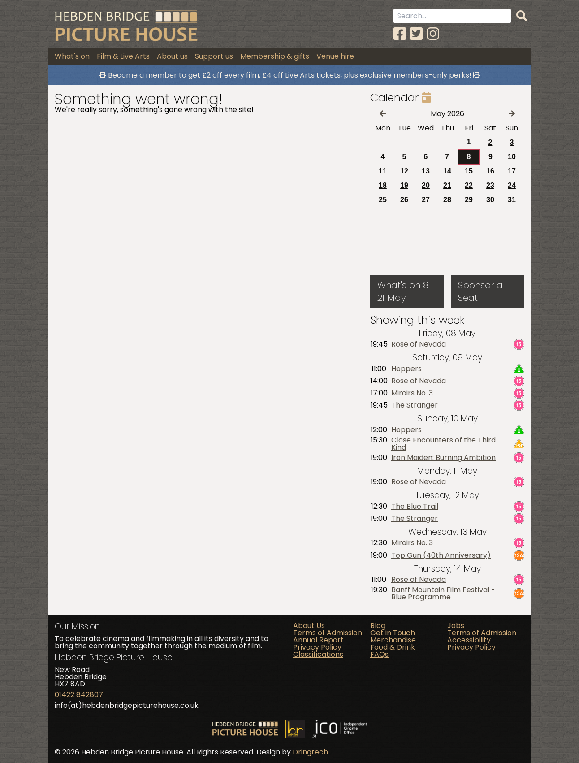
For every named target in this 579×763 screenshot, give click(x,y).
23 (490, 185)
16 (490, 171)
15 (469, 171)
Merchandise (393, 640)
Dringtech (310, 752)
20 (426, 185)
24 (512, 185)
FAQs (379, 654)
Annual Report (318, 640)
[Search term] (452, 16)
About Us (309, 625)
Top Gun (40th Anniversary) (441, 555)
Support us (214, 56)
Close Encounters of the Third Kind (443, 444)
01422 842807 (79, 694)
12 (404, 171)
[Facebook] (399, 34)
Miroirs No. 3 (412, 393)
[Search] (521, 16)
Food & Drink (392, 647)
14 (447, 171)
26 (404, 200)
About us (172, 56)
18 (383, 185)
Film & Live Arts (123, 56)
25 (383, 200)
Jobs (455, 625)
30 (490, 200)
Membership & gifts (274, 56)
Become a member (142, 75)
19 (404, 185)
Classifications (318, 654)
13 (426, 171)
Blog (377, 625)
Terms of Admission (327, 633)
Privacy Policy (317, 647)
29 (469, 200)
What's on (72, 56)
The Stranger (414, 405)
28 (447, 200)
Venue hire (335, 56)
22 (469, 185)
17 (512, 171)
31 (512, 200)
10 (512, 156)
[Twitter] (416, 34)
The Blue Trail (414, 506)
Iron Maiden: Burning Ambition (443, 457)
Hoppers (406, 369)
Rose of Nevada (418, 344)
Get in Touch (392, 633)
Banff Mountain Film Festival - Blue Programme (443, 593)
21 (447, 185)
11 (383, 171)
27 (426, 200)
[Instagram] (433, 34)
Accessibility (469, 640)
